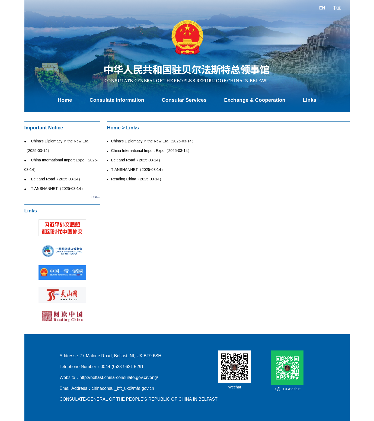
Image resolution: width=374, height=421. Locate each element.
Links (310, 100)
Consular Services (184, 100)
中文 (337, 8)
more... (94, 196)
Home (65, 100)
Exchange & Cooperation (254, 100)
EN (322, 8)
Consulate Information (116, 100)
